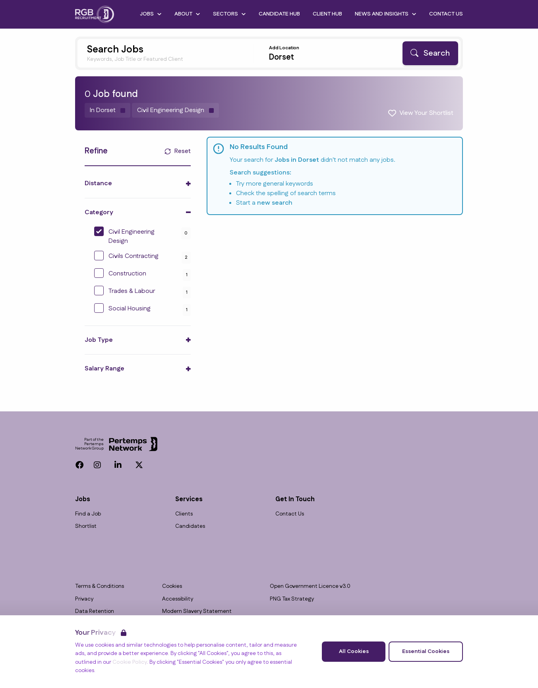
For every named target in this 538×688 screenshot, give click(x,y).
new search (274, 202)
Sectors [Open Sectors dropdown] (229, 14)
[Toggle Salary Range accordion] (138, 369)
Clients (184, 514)
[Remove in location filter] (107, 110)
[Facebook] (79, 465)
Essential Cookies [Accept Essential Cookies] (425, 651)
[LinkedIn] (118, 465)
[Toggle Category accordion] (138, 212)
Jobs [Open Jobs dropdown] (151, 14)
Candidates (190, 526)
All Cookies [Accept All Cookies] (354, 651)
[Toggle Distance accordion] (138, 183)
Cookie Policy (129, 662)
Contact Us (289, 514)
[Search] (430, 53)
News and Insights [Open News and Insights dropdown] (385, 14)
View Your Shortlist (426, 113)
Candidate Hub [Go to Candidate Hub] (279, 14)
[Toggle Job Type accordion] (138, 340)
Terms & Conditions (99, 586)
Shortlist (86, 526)
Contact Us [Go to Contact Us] (446, 14)
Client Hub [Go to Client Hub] (327, 14)
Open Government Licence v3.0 (310, 586)
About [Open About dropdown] (187, 14)
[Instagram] (97, 465)
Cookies (172, 586)
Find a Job (88, 514)
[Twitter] (139, 465)
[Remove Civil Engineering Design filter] (175, 110)
